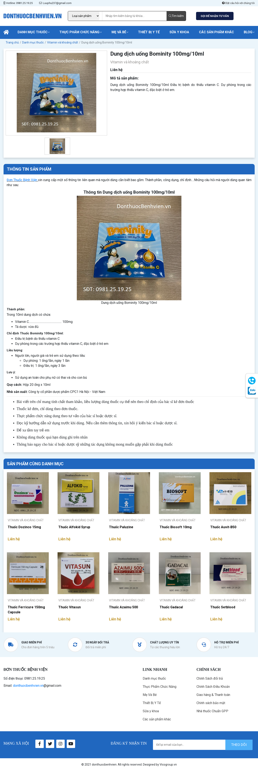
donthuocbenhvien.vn (28, 686)
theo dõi (239, 745)
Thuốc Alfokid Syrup (74, 527)
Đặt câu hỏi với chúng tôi (238, 3)
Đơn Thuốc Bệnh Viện (22, 180)
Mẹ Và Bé (119, 32)
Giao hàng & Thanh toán (213, 695)
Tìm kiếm (176, 16)
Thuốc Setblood (222, 607)
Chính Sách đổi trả (209, 678)
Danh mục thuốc (32, 32)
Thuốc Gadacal (171, 607)
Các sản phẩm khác (216, 32)
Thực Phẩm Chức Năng (79, 32)
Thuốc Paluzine (121, 527)
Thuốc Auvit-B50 (223, 527)
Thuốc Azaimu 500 (123, 607)
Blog (248, 32)
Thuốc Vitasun (69, 607)
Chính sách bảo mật (210, 703)
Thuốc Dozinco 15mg (24, 527)
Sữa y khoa (179, 32)
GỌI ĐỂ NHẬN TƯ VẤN (215, 16)
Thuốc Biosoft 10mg (176, 527)
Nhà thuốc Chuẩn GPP (212, 711)
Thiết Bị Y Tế (149, 32)
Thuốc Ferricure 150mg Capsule (26, 609)
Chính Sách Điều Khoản (213, 687)
